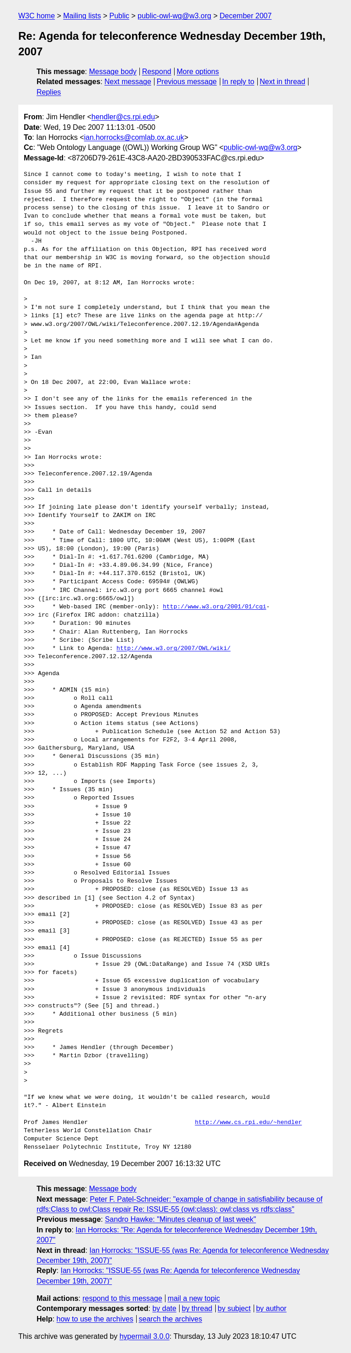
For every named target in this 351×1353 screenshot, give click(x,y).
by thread (197, 1308)
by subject (234, 1308)
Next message (128, 81)
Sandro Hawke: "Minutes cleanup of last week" (180, 1219)
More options (198, 71)
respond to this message (122, 1298)
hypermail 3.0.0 (144, 1336)
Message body (113, 71)
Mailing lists (82, 16)
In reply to (238, 81)
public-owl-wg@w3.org (174, 16)
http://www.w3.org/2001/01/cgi (214, 607)
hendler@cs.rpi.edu (123, 117)
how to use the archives (95, 1319)
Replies (49, 92)
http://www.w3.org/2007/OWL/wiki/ (174, 649)
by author (271, 1308)
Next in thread (282, 81)
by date (164, 1308)
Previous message (187, 81)
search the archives (170, 1319)
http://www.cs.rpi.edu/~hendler (248, 1123)
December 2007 (245, 16)
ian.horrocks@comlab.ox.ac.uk (134, 137)
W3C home (36, 16)
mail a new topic (194, 1298)
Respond (156, 71)
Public (119, 16)
